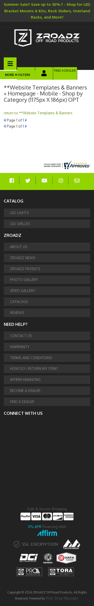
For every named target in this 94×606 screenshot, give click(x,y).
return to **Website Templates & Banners (38, 113)
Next (26, 120)
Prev (5, 120)
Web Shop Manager (62, 598)
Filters (22, 75)
